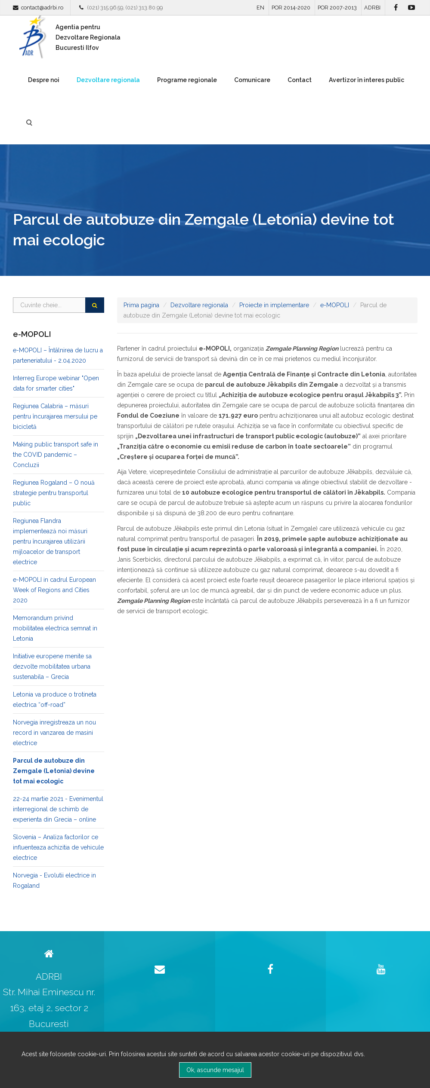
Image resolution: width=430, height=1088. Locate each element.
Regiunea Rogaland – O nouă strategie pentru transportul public (54, 493)
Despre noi (43, 79)
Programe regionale (187, 79)
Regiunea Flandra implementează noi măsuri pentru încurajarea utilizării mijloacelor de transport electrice (50, 541)
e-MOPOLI (334, 305)
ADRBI (372, 7)
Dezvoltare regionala (108, 79)
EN (260, 7)
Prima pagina (141, 305)
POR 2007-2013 (337, 7)
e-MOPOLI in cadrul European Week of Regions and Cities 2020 (54, 590)
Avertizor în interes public (366, 79)
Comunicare (252, 79)
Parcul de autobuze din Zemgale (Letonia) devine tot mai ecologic (54, 771)
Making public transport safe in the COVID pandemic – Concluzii (55, 454)
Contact (300, 79)
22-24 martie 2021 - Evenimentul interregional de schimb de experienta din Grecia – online (58, 809)
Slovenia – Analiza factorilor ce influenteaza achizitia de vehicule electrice (58, 847)
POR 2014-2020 (291, 7)
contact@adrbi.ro (42, 7)
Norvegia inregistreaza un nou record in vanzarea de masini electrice (54, 732)
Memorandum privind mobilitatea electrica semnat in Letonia (55, 628)
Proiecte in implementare (274, 305)
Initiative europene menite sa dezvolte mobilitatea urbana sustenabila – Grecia (52, 666)
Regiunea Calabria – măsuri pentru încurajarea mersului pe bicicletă (55, 416)
